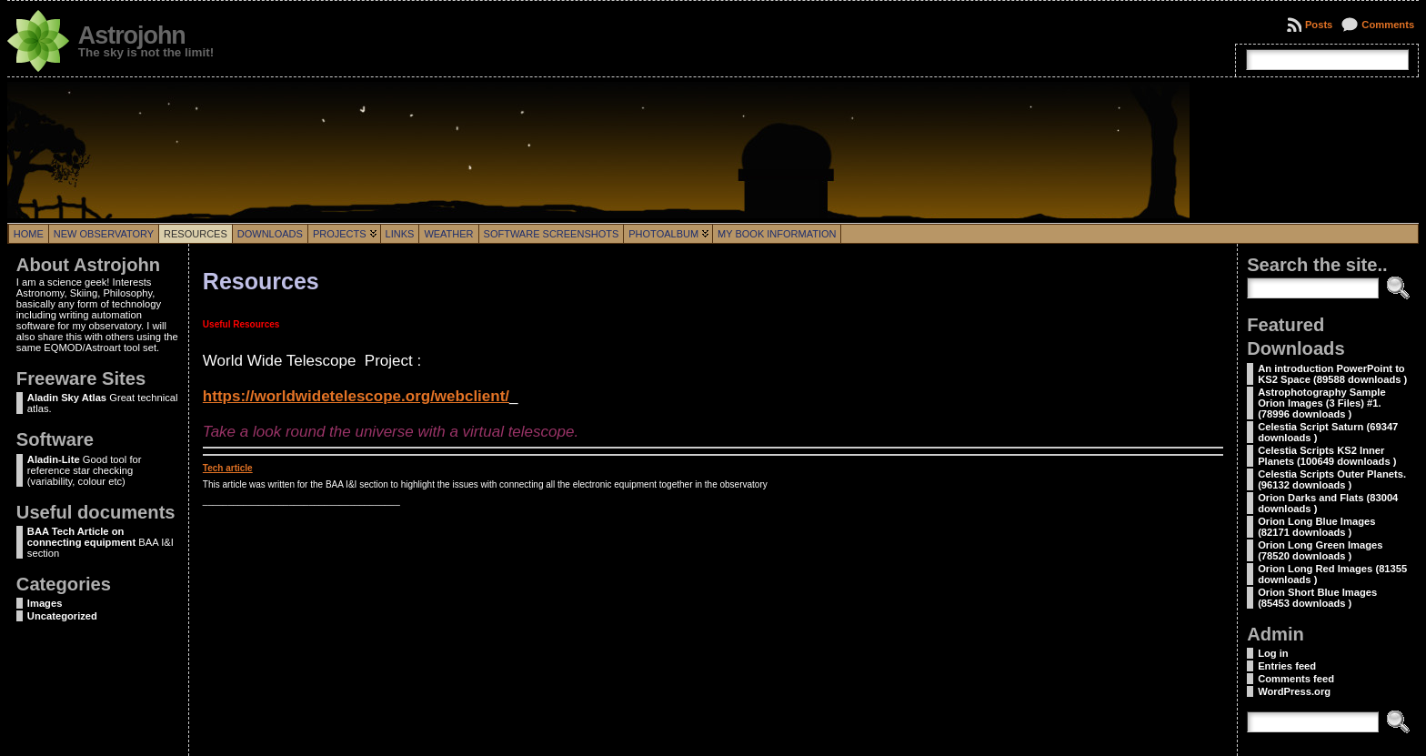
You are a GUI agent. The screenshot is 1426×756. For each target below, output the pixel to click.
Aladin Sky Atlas (66, 397)
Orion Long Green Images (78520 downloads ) (1320, 550)
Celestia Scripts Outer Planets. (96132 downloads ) (1332, 479)
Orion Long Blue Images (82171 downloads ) (1316, 527)
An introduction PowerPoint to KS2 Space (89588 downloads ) (1332, 374)
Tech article (228, 468)
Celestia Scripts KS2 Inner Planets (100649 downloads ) (1327, 456)
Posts (1318, 24)
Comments (1387, 24)
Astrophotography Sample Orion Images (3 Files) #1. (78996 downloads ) (1321, 403)
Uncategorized (62, 615)
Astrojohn (132, 35)
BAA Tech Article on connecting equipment (81, 537)
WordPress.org (1294, 691)
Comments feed (1296, 678)
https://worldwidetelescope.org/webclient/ (356, 396)
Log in (1273, 653)
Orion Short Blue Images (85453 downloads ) (1317, 598)
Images (45, 603)
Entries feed (1287, 665)
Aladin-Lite (53, 459)
